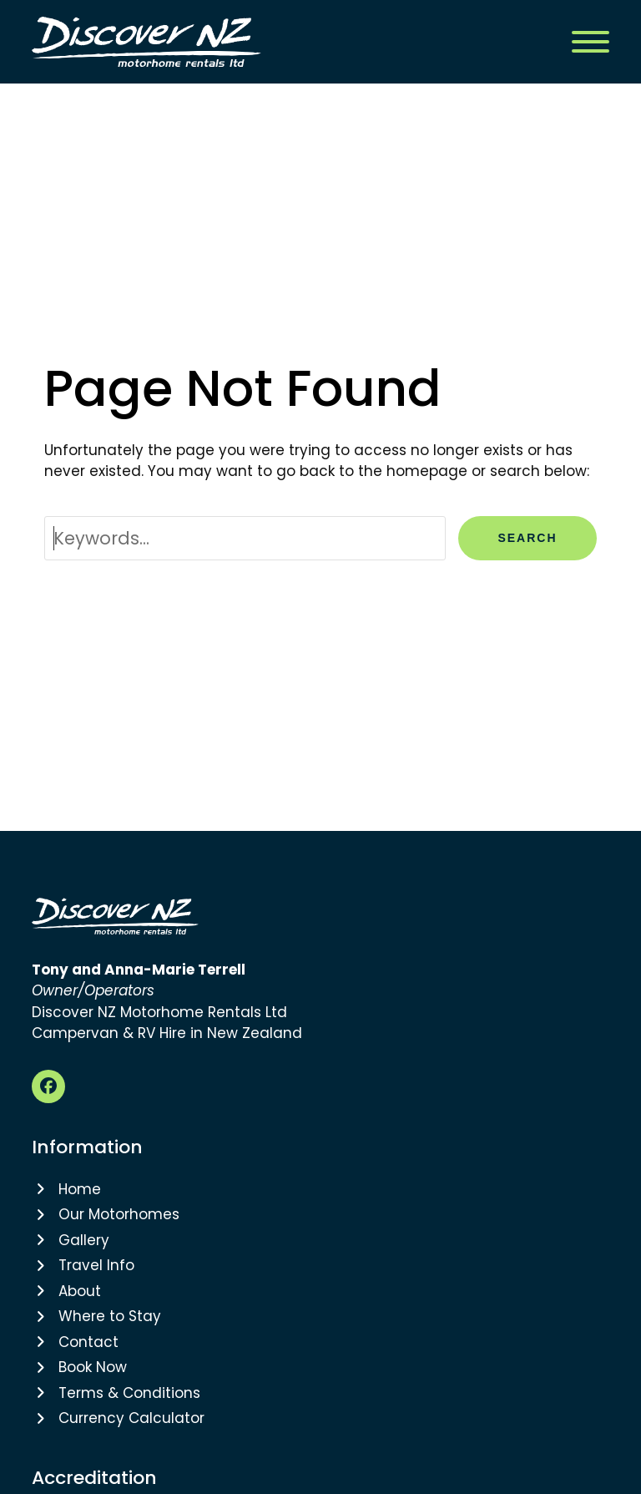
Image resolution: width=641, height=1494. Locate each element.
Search (527, 537)
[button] (590, 42)
